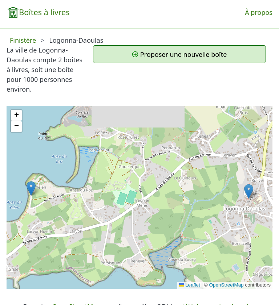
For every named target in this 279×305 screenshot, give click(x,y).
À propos (258, 12)
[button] (248, 191)
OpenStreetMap (226, 285)
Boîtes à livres (44, 12)
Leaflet (189, 285)
